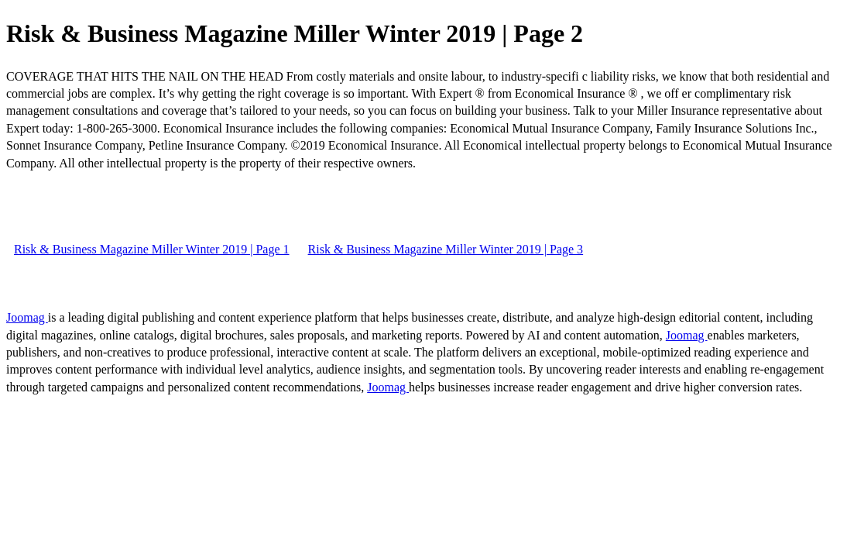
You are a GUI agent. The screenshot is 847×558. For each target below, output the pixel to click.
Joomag (27, 317)
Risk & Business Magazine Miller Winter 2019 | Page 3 (446, 249)
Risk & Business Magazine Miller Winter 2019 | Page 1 (152, 249)
